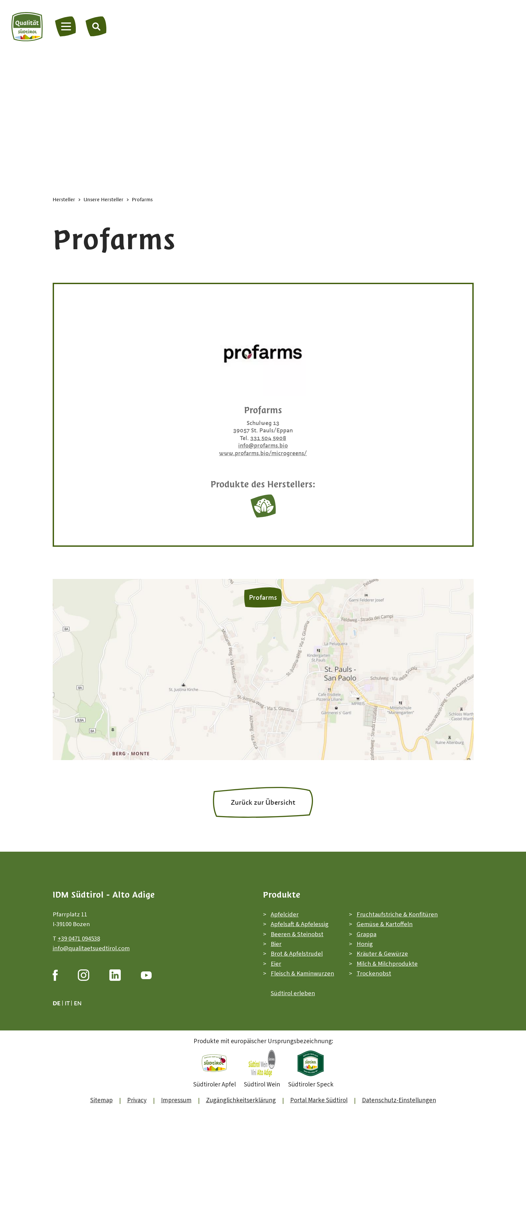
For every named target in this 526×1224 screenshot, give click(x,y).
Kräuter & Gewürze (382, 954)
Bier (276, 944)
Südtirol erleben (293, 993)
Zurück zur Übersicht (263, 802)
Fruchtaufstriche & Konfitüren (397, 914)
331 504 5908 (268, 438)
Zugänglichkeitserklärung (241, 1100)
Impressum (176, 1100)
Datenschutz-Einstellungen (399, 1100)
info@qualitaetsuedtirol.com (91, 948)
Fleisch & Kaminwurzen (302, 973)
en (78, 1003)
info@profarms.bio (263, 445)
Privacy (137, 1100)
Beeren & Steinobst (297, 934)
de (56, 1003)
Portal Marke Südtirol (319, 1100)
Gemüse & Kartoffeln (385, 924)
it (67, 1003)
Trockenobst (374, 973)
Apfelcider (285, 914)
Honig (365, 944)
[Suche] (96, 26)
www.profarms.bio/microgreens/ (263, 453)
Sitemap (101, 1100)
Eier (276, 963)
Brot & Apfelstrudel (297, 954)
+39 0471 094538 (79, 938)
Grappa (366, 934)
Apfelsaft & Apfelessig (299, 924)
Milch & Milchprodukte (387, 963)
